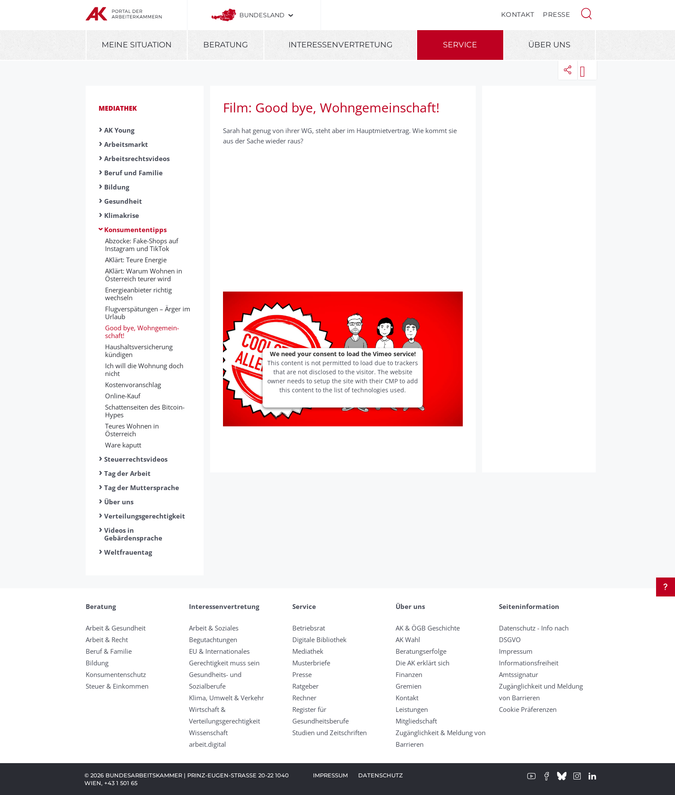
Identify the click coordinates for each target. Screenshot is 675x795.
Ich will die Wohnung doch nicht (144, 369)
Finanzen (409, 674)
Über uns (549, 45)
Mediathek (118, 108)
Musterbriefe (311, 662)
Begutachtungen (213, 639)
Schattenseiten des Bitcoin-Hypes (145, 411)
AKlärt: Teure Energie (136, 260)
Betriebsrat (308, 628)
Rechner (304, 697)
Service (460, 45)
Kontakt (518, 14)
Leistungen (412, 709)
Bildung (116, 187)
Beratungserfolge (421, 651)
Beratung (225, 45)
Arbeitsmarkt (126, 144)
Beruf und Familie (133, 172)
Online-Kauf (122, 396)
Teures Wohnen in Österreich (132, 430)
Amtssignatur (518, 674)
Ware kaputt (123, 445)
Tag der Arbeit (127, 473)
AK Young (119, 130)
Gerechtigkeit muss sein (224, 662)
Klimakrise (121, 215)
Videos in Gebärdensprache (133, 534)
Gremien (408, 686)
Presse (556, 14)
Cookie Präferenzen (528, 709)
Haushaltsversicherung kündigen (139, 350)
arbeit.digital (207, 744)
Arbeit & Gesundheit (116, 628)
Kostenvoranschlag (133, 384)
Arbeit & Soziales (213, 628)
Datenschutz (380, 775)
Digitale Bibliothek (319, 639)
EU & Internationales (219, 651)
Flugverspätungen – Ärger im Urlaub (147, 312)
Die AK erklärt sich (422, 662)
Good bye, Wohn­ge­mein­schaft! (142, 331)
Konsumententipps (135, 229)
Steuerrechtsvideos (135, 459)
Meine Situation (137, 45)
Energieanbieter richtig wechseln (138, 293)
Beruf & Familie (109, 651)
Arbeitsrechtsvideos (137, 158)
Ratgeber (305, 686)
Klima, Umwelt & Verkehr (226, 697)
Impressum (516, 651)
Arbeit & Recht (107, 639)
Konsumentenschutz (116, 674)
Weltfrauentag (128, 552)
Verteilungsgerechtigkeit (144, 516)
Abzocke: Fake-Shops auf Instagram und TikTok (141, 244)
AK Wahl (408, 639)
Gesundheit (123, 201)
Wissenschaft (208, 732)
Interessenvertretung (340, 45)
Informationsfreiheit (528, 662)
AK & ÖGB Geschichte (428, 628)
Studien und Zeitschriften (329, 732)
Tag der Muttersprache (141, 487)
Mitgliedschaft (416, 721)
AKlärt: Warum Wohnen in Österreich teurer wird (143, 275)
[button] (586, 13)
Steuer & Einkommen (117, 686)
